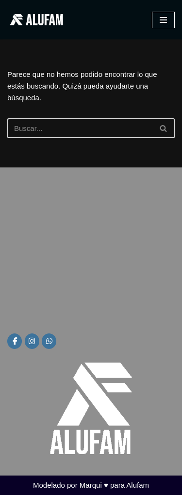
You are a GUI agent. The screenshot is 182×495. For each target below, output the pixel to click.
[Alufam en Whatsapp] (49, 341)
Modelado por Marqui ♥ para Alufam (91, 485)
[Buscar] (80, 128)
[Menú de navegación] (163, 20)
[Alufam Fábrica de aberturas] (36, 20)
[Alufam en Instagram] (32, 341)
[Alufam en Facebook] (14, 341)
